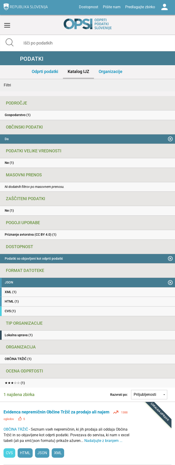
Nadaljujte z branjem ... (103, 440)
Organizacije (110, 71)
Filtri (7, 85)
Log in (164, 7)
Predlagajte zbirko (140, 7)
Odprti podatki (45, 71)
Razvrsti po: (119, 394)
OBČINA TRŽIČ (16, 429)
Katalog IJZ (78, 71)
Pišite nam (112, 7)
